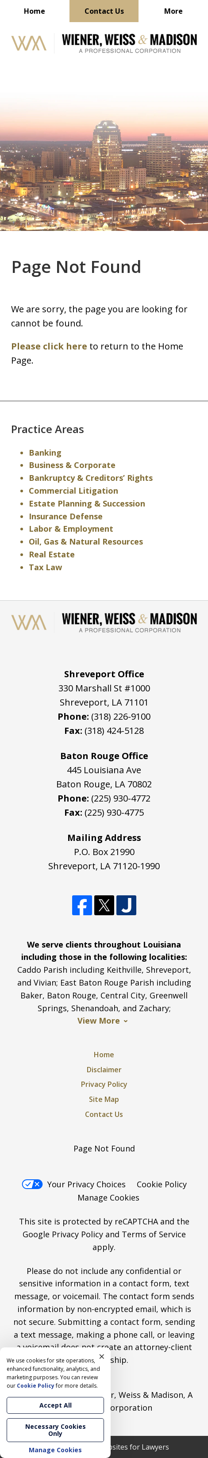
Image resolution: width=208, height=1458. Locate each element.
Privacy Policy (104, 1084)
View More (98, 1021)
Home (34, 11)
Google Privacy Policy (63, 1234)
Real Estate (52, 554)
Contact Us (104, 11)
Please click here (49, 346)
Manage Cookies (108, 1197)
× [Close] (102, 1356)
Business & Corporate (72, 465)
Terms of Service (154, 1234)
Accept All (55, 1405)
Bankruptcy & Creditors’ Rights (91, 477)
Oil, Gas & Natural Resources (86, 541)
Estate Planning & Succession (87, 503)
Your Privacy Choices (74, 1184)
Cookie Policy (162, 1184)
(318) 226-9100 (120, 716)
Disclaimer (104, 1069)
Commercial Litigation (73, 490)
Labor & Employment (71, 528)
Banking (45, 452)
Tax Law (45, 567)
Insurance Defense (66, 516)
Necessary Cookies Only (55, 1430)
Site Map (104, 1099)
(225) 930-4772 (120, 798)
